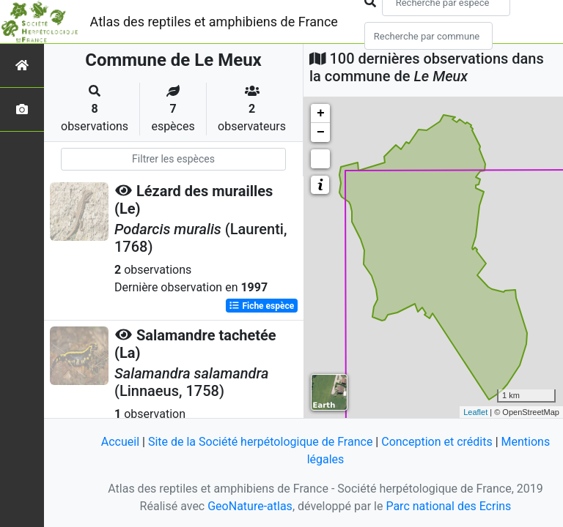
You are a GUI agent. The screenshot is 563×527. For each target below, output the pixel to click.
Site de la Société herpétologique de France (260, 442)
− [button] (321, 132)
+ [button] (321, 113)
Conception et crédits (437, 442)
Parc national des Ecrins (448, 506)
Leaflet (475, 412)
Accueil (120, 442)
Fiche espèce (261, 306)
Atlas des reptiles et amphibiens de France (214, 21)
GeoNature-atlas (249, 506)
